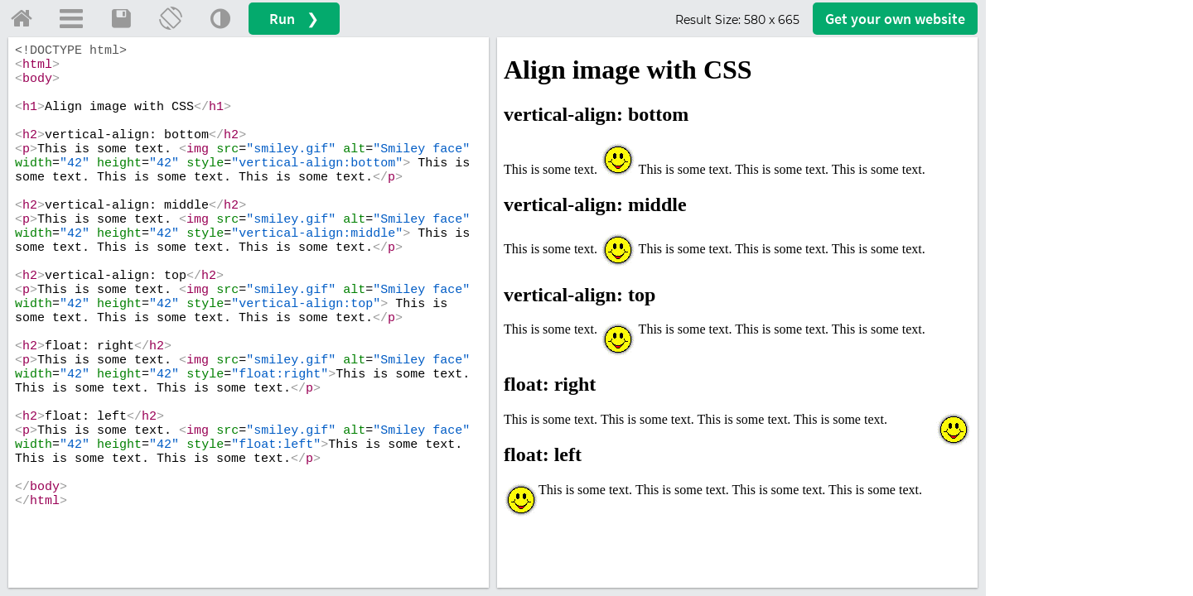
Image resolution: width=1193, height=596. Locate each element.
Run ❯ (294, 18)
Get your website (895, 18)
